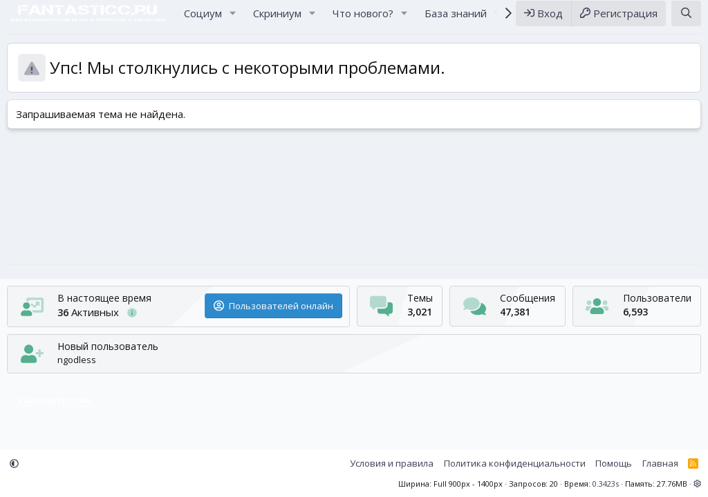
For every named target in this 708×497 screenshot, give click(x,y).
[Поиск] (686, 19)
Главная (660, 463)
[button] (233, 19)
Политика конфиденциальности (515, 463)
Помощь (613, 463)
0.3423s (606, 483)
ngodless (76, 359)
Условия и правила (392, 463)
